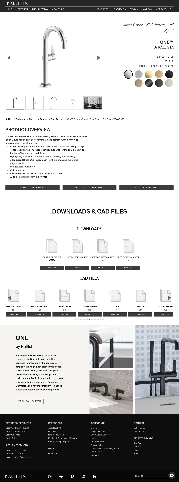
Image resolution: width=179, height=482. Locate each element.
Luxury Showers (12, 435)
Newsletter (53, 454)
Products (102, 9)
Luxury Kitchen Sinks (15, 454)
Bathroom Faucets (38, 119)
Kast (136, 454)
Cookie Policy (97, 445)
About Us (58, 9)
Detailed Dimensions (89, 187)
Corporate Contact (99, 432)
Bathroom (21, 119)
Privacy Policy (97, 442)
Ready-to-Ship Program (59, 442)
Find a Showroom (141, 9)
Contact (161, 9)
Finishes (52, 432)
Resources (119, 9)
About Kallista (54, 428)
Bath (10, 9)
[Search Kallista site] (171, 9)
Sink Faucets (57, 119)
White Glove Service (100, 435)
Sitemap (95, 455)
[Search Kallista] (150, 476)
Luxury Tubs (11, 438)
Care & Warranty (146, 187)
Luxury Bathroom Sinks (16, 432)
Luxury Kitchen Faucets (16, 450)
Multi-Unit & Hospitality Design (62, 438)
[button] (171, 475)
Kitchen (22, 9)
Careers (94, 428)
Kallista (9, 119)
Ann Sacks (138, 443)
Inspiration (40, 9)
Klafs (136, 450)
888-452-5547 (140, 428)
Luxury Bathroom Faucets (17, 428)
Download (51, 268)
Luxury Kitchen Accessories (18, 457)
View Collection (29, 401)
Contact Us (139, 432)
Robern (137, 447)
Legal (93, 438)
